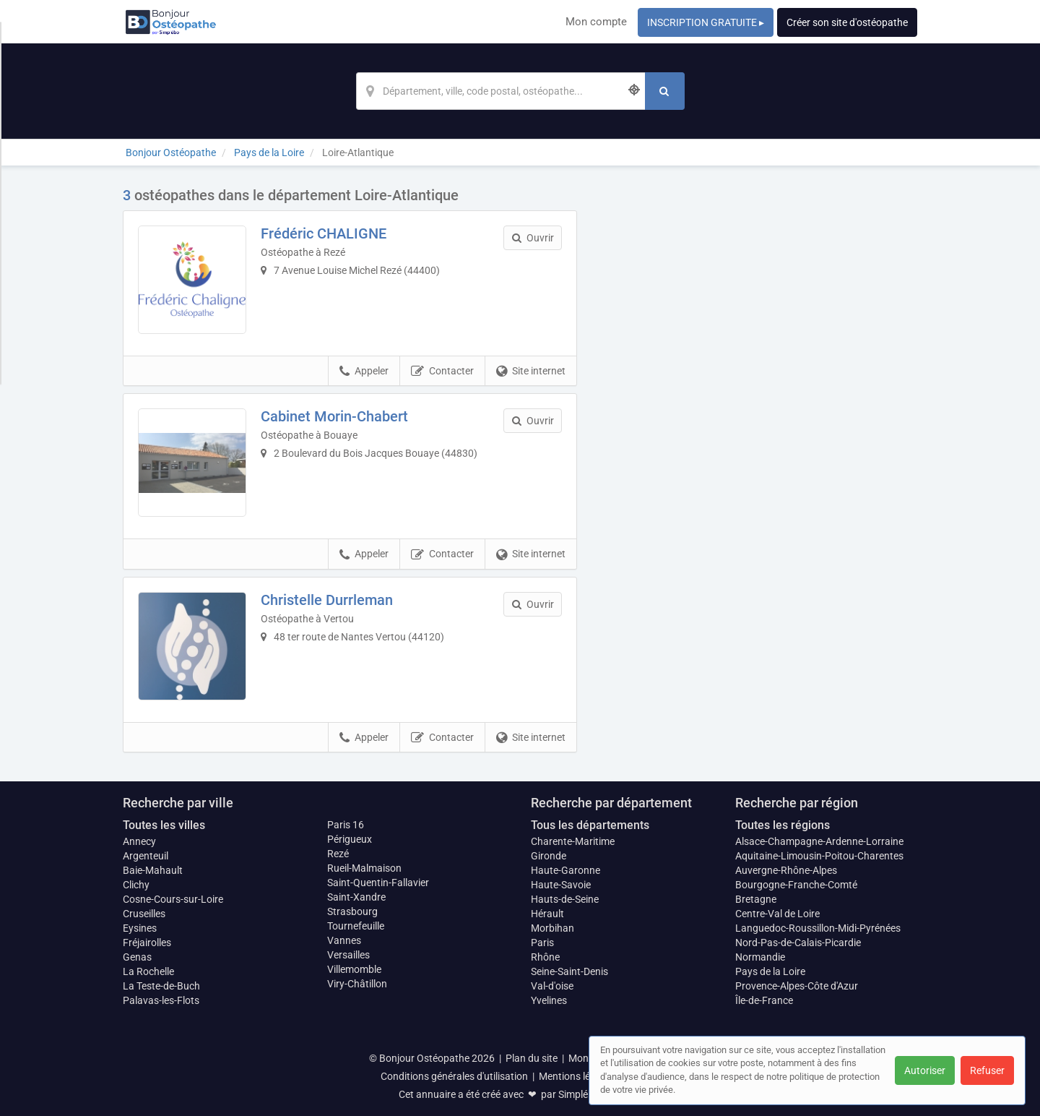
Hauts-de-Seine (565, 899)
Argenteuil (145, 856)
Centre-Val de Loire (777, 913)
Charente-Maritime (573, 841)
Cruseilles (144, 913)
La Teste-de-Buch (161, 986)
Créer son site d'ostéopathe (847, 22)
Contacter (442, 371)
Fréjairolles (147, 942)
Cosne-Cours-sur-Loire (173, 899)
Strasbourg (352, 911)
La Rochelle (148, 971)
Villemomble (354, 969)
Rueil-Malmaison (364, 868)
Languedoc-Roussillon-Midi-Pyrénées (818, 928)
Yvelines (549, 1000)
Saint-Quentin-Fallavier (378, 882)
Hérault (547, 913)
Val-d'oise (552, 986)
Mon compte (596, 21)
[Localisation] (500, 91)
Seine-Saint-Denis (569, 971)
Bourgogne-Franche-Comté (796, 884)
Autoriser (924, 1070)
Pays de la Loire (770, 971)
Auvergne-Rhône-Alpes (786, 870)
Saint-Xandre (356, 897)
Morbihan (552, 928)
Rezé (338, 853)
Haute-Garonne (565, 870)
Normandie (760, 957)
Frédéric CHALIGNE (323, 233)
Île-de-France (764, 1000)
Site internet (531, 371)
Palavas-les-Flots (161, 1000)
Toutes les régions (782, 825)
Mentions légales (576, 1076)
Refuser (987, 1070)
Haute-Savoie (561, 884)
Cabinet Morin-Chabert (334, 416)
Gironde (548, 856)
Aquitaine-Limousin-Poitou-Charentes (819, 856)
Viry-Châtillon (357, 984)
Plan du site (532, 1058)
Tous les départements (590, 825)
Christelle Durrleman (327, 600)
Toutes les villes (164, 825)
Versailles (348, 955)
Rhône (545, 957)
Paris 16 (345, 824)
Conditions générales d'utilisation (454, 1076)
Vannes (344, 940)
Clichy (136, 884)
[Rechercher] (665, 91)
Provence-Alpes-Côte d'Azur (796, 986)
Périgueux (349, 839)
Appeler (364, 371)
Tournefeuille (355, 926)
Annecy (139, 841)
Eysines (140, 928)
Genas (137, 957)
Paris (542, 942)
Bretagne (755, 899)
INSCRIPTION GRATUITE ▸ (705, 22)
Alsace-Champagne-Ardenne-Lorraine (819, 841)
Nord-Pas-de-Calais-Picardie (798, 942)
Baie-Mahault (153, 870)
